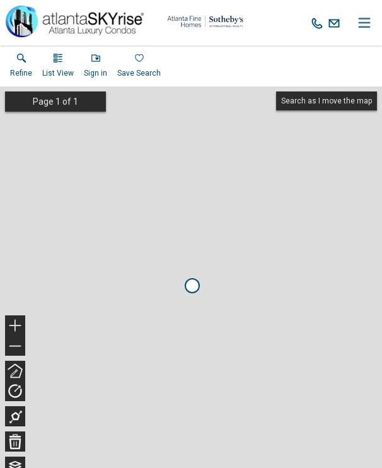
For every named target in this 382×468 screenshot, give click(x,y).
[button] (58, 68)
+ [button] (15, 327)
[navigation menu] (364, 23)
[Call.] (317, 23)
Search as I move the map (326, 101)
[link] (21, 68)
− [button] (15, 346)
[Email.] (334, 23)
